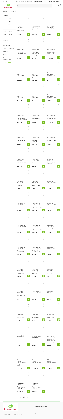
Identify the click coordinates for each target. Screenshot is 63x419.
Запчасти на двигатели (9, 28)
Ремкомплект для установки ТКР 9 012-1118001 (36, 336)
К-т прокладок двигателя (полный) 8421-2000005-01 (51, 51)
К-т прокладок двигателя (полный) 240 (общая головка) (21, 51)
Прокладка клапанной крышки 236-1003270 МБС (20, 271)
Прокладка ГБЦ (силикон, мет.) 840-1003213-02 (51, 248)
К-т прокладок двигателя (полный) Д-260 (51, 117)
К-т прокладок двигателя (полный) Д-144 (21, 96)
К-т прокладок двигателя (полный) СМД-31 (51, 139)
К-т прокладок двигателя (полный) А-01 (20, 74)
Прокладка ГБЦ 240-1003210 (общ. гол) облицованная (21, 249)
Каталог (5, 1)
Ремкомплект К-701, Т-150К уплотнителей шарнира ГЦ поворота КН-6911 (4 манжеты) (52, 338)
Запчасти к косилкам (5, 39)
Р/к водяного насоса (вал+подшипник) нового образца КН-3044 (21, 385)
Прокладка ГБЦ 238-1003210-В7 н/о (52, 204)
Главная (5, 11)
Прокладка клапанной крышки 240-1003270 (50, 271)
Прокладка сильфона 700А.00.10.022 (21, 316)
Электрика (5, 51)
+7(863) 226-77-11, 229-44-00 (13, 415)
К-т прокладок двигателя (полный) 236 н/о (36, 27)
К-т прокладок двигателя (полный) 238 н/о (51, 27)
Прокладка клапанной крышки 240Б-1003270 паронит (21, 293)
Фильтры (5, 54)
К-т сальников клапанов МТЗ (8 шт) (36, 161)
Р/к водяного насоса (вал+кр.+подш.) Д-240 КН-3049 (36, 362)
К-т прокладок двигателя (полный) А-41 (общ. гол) (36, 75)
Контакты (35, 415)
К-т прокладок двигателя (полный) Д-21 (36, 96)
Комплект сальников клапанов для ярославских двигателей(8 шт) (21, 28)
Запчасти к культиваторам (6, 44)
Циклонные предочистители (7, 58)
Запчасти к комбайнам (8, 48)
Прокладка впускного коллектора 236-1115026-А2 (51, 161)
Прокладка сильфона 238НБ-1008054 (51, 292)
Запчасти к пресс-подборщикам (7, 35)
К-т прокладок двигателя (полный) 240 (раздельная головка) (36, 52)
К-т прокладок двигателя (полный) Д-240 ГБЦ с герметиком (22, 117)
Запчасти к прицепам (8, 31)
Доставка (35, 411)
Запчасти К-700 (7, 18)
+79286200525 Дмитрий (39, 1)
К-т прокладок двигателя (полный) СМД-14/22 (36, 139)
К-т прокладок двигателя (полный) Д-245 (36, 117)
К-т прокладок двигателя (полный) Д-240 (51, 96)
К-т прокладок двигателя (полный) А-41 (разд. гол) (51, 75)
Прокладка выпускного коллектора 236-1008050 (21, 183)
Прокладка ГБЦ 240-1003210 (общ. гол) (51, 226)
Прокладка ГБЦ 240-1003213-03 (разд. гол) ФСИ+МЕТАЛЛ (36, 249)
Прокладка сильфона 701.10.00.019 (35, 316)
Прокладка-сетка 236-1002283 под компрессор (36, 292)
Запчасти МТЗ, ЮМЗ (8, 25)
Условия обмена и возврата (39, 408)
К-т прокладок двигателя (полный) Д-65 (21, 139)
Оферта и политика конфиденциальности (42, 404)
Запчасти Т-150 (7, 21)
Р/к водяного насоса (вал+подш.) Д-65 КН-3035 (51, 362)
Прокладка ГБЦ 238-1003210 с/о (21, 225)
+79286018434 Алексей (54, 1)
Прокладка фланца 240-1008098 (22, 335)
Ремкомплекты (7, 62)
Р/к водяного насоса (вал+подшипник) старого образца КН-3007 (36, 385)
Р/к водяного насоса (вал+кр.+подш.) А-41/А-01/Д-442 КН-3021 (21, 362)
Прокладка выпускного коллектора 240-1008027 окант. (36, 183)
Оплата (34, 413)
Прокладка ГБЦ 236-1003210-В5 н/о (21, 204)
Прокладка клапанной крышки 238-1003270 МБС (35, 271)
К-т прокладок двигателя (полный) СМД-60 (22, 161)
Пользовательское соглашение (40, 406)
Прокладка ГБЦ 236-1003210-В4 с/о (51, 182)
